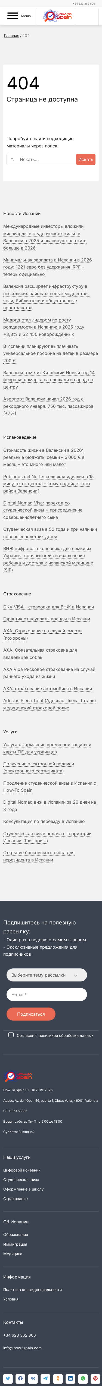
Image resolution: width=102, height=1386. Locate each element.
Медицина (12, 1253)
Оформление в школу (23, 1189)
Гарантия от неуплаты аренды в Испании (46, 618)
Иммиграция (15, 1244)
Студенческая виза (21, 1179)
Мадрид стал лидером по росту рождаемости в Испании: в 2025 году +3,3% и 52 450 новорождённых (43, 327)
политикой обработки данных (66, 1035)
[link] (83, 1379)
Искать (85, 159)
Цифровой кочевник (22, 1170)
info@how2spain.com (22, 1348)
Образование (15, 1234)
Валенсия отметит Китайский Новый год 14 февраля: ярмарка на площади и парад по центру (49, 380)
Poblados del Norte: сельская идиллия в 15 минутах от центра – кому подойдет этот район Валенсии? (48, 484)
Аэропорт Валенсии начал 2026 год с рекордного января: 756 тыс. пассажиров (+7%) (48, 406)
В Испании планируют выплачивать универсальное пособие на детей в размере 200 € (50, 353)
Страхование (15, 1198)
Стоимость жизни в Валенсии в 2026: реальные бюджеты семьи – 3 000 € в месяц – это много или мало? (44, 457)
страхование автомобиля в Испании (47, 688)
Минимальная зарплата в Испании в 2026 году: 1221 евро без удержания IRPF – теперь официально (47, 267)
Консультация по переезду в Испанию (44, 821)
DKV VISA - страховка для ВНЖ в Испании (48, 607)
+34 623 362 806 (84, 3)
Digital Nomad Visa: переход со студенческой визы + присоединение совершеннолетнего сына (42, 510)
